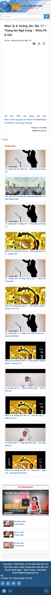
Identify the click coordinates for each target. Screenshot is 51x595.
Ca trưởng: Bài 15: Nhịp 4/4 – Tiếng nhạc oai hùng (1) (25, 216)
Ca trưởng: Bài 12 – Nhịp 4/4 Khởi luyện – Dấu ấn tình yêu (25, 380)
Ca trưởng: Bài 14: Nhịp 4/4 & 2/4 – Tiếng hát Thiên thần (25, 270)
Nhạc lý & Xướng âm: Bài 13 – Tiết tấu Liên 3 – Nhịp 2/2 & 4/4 (25, 407)
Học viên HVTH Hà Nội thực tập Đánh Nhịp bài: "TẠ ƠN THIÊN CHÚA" (25, 188)
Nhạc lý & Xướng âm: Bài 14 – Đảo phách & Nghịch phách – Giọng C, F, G (25, 352)
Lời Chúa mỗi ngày (25, 487)
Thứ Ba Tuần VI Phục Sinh (19, 544)
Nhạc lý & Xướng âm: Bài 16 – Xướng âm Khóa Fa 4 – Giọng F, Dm (25, 243)
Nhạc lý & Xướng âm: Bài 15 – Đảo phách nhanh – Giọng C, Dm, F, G (25, 298)
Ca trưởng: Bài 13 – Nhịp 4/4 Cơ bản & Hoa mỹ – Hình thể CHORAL (25, 325)
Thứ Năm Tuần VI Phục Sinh (20, 522)
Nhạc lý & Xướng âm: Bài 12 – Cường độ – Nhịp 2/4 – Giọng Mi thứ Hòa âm (25, 462)
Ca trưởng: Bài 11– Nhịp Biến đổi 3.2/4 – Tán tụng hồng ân (25, 435)
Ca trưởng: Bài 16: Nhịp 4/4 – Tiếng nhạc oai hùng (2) (25, 161)
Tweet (5, 139)
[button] (25, 502)
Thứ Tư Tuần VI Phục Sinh (19, 533)
